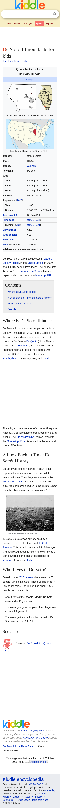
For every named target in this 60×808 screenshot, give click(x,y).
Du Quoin (31, 341)
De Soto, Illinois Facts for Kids (20, 746)
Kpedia (39, 23)
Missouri (7, 560)
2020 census (25, 577)
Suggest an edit (38, 761)
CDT (37, 225)
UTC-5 (30, 225)
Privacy (39, 796)
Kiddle (6, 796)
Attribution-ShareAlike (35, 737)
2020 (19, 200)
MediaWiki (42, 793)
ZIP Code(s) (9, 229)
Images (17, 23)
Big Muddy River (25, 437)
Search (54, 14)
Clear (48, 14)
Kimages (28, 23)
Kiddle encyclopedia (32, 730)
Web (9, 23)
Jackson (31, 166)
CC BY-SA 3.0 (36, 784)
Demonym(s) (10, 215)
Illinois (15, 262)
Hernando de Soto (29, 271)
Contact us (8, 800)
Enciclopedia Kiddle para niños (32, 800)
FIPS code (8, 239)
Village (29, 79)
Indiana (31, 560)
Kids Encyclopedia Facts (15, 61)
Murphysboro (10, 358)
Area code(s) (10, 234)
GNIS (6, 244)
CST (37, 220)
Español (49, 23)
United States (35, 262)
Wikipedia (49, 790)
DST (18, 225)
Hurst (46, 358)
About (28, 796)
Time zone (8, 220)
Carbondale (21, 345)
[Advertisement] (30, 36)
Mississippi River (44, 275)
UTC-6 (30, 220)
